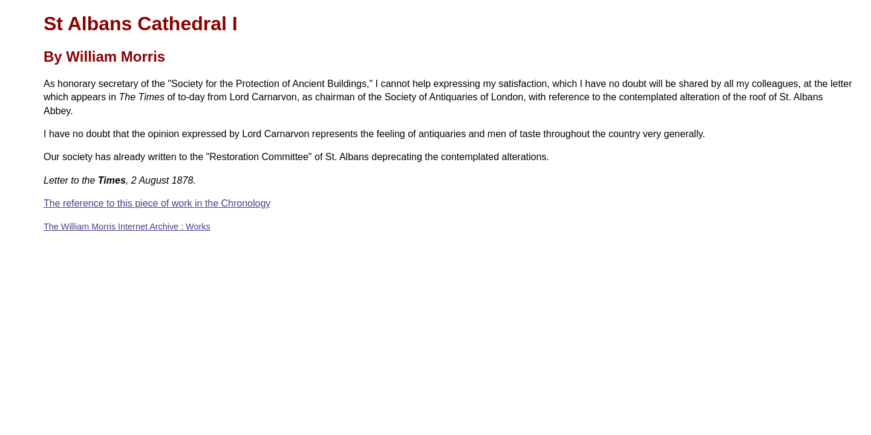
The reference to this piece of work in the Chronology (157, 203)
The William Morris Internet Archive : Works (127, 226)
